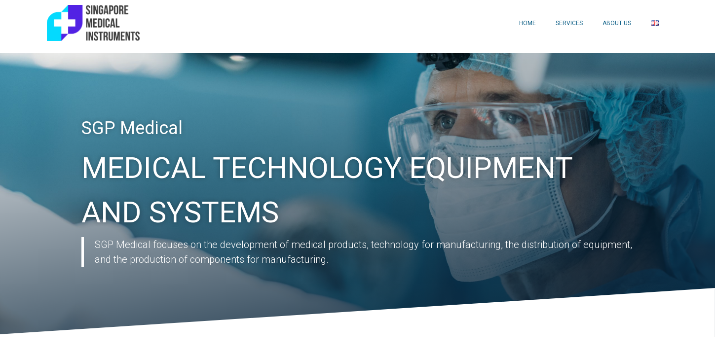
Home (527, 23)
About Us (616, 23)
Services (569, 23)
